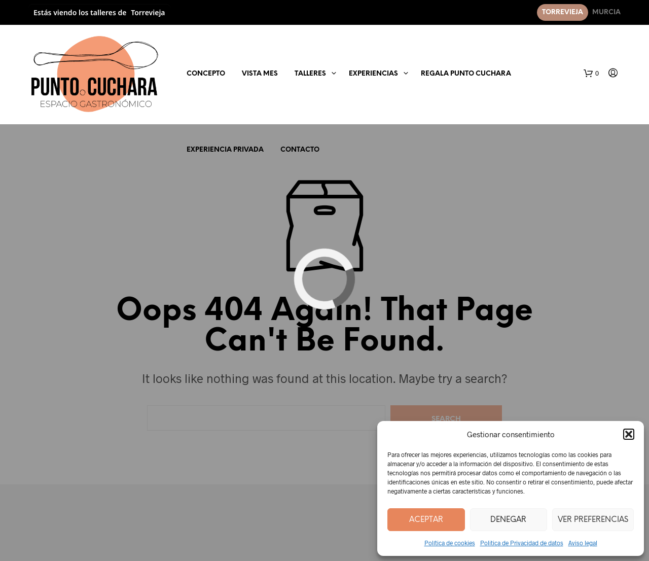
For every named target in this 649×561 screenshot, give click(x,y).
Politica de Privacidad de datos (521, 542)
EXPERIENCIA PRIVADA (225, 150)
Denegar (508, 520)
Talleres (310, 74)
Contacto (299, 150)
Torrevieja (562, 12)
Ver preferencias (593, 520)
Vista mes (260, 74)
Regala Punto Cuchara (466, 74)
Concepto (206, 74)
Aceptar (426, 520)
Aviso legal (582, 542)
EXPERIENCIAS (373, 74)
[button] (629, 434)
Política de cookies (449, 542)
